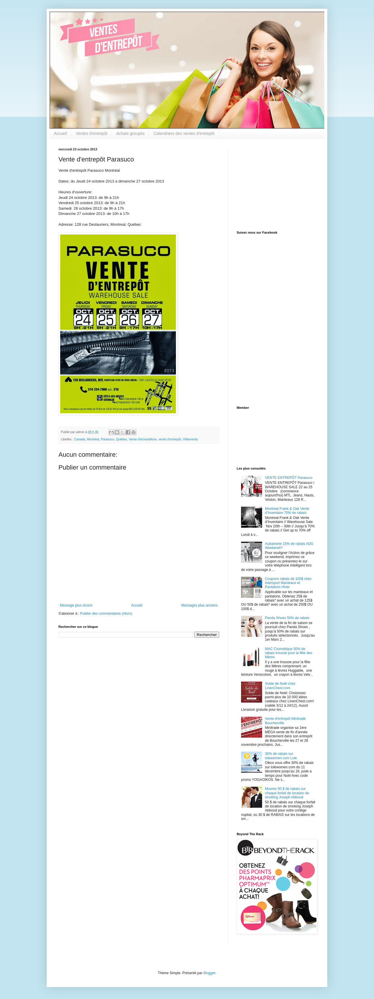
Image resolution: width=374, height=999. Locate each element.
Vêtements (190, 439)
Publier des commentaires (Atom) (106, 613)
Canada (79, 439)
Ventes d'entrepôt (92, 133)
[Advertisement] (273, 183)
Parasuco (107, 439)
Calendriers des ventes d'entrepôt (183, 133)
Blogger (209, 973)
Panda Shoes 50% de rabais (287, 618)
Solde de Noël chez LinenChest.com (280, 686)
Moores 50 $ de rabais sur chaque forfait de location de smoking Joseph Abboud (287, 793)
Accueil (60, 133)
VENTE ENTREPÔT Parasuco (289, 478)
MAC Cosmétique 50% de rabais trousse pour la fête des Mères (288, 653)
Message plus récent (76, 605)
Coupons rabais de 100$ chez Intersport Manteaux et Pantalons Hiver (288, 583)
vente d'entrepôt (170, 439)
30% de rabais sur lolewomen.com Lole (281, 756)
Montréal (93, 439)
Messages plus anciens (199, 605)
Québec (121, 439)
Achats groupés (130, 133)
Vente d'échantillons (143, 439)
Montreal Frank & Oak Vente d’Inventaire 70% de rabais (287, 511)
